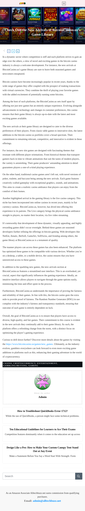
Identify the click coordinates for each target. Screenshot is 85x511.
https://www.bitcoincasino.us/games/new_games (29, 344)
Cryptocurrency (24, 363)
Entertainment (47, 363)
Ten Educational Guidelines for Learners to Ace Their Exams (43, 429)
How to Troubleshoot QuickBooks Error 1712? (42, 411)
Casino (7, 363)
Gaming (33, 366)
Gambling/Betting (15, 366)
